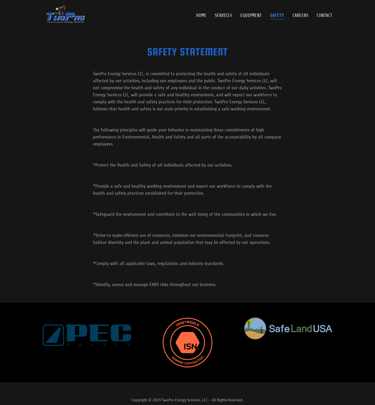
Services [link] (223, 15)
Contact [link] (324, 15)
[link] (64, 14)
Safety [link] (277, 15)
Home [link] (201, 15)
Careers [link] (300, 15)
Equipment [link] (251, 15)
